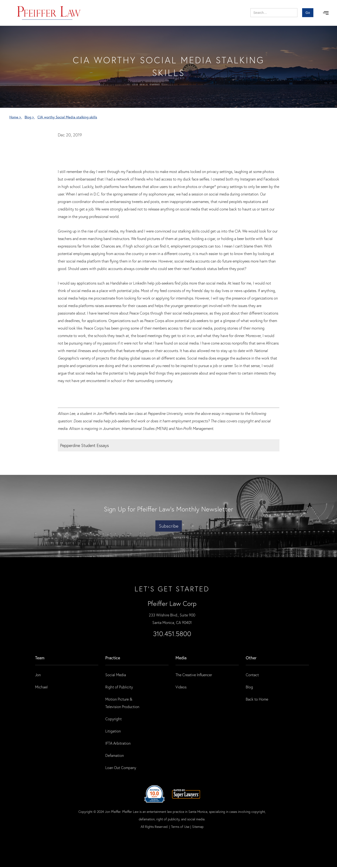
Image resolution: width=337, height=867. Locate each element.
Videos (181, 686)
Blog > (30, 117)
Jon (38, 674)
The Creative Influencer (194, 674)
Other (251, 658)
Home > (15, 117)
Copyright (113, 718)
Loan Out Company (120, 767)
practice (112, 658)
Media (181, 658)
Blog (249, 686)
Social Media (115, 674)
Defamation (114, 755)
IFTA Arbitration (118, 743)
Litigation (113, 730)
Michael (41, 686)
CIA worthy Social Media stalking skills (67, 117)
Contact (252, 674)
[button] (325, 12)
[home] (49, 13)
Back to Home (257, 699)
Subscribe (168, 526)
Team (39, 658)
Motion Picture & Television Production (122, 703)
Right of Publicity (119, 686)
